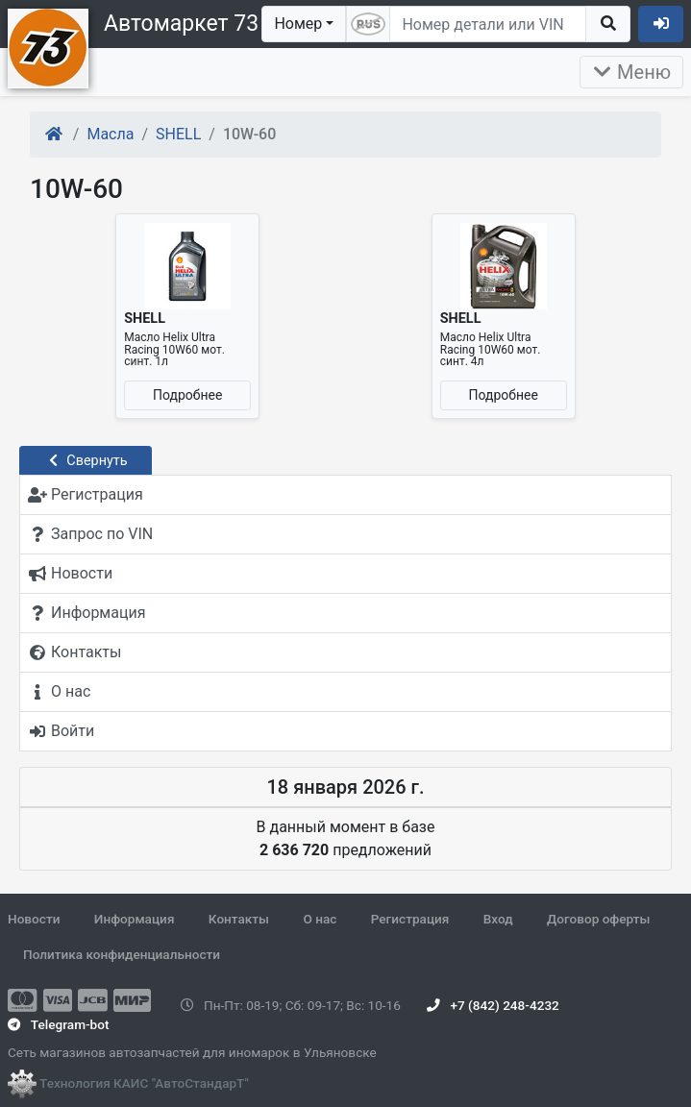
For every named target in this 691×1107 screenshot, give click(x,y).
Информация (134, 918)
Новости (34, 918)
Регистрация (410, 918)
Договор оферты (598, 918)
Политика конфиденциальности (121, 954)
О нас (319, 918)
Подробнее (187, 395)
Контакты (239, 918)
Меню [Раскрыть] (631, 72)
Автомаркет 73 (181, 24)
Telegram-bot (58, 1024)
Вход (498, 918)
